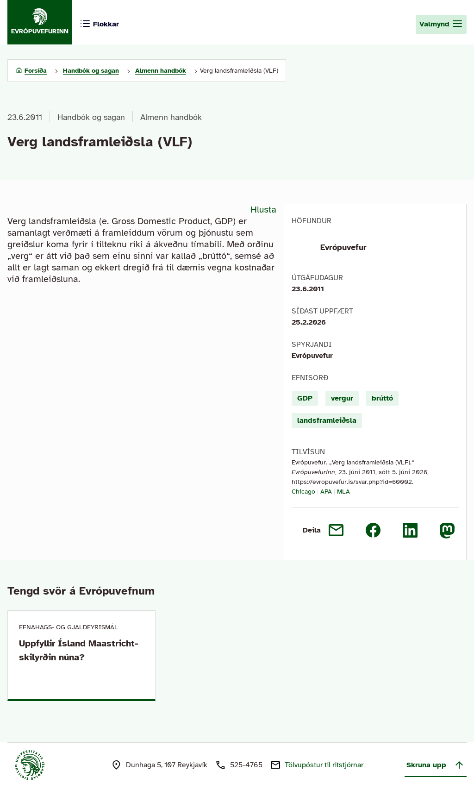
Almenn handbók (171, 117)
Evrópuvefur (343, 247)
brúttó (382, 398)
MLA (343, 491)
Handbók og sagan (91, 117)
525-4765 (246, 765)
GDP (304, 398)
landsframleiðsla (326, 420)
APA (326, 491)
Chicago (303, 491)
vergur (342, 398)
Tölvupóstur (324, 765)
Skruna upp (435, 765)
